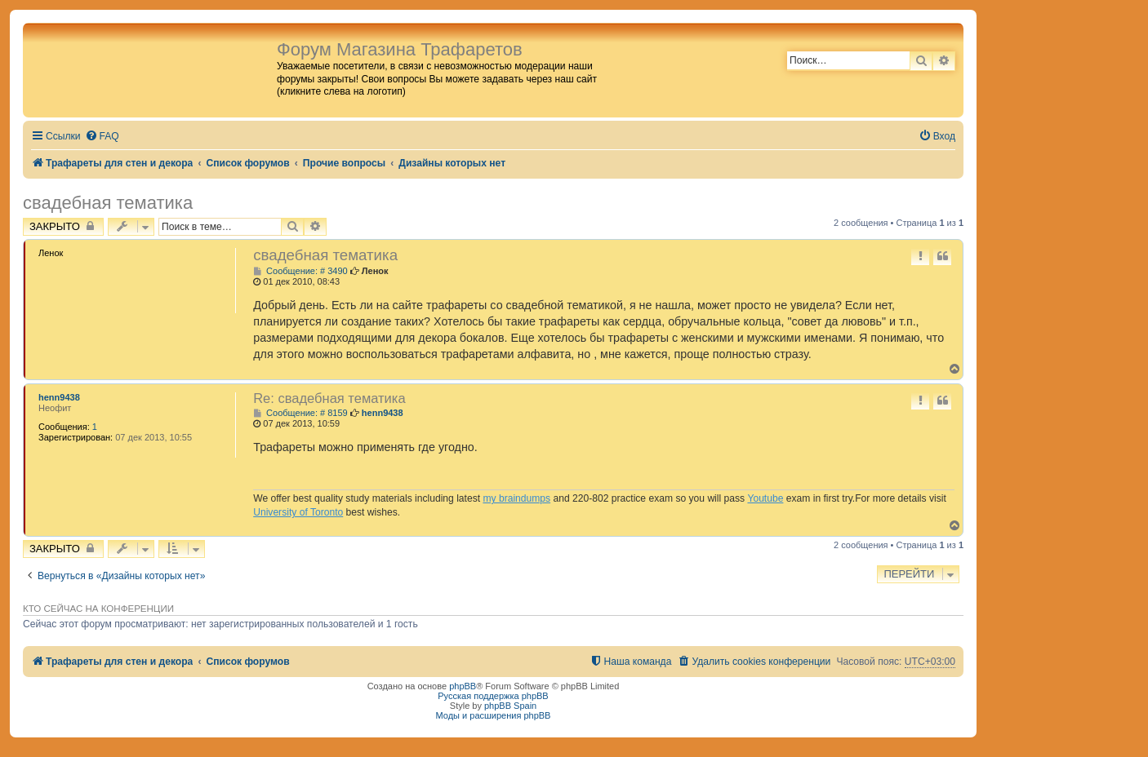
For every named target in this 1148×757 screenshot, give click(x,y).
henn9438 (59, 397)
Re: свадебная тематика (329, 398)
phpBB (462, 686)
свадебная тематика (108, 203)
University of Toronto (298, 512)
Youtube (765, 498)
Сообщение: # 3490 (300, 271)
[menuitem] (102, 137)
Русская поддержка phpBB (493, 696)
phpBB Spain (510, 706)
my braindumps (516, 498)
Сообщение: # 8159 (300, 413)
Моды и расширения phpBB (493, 715)
